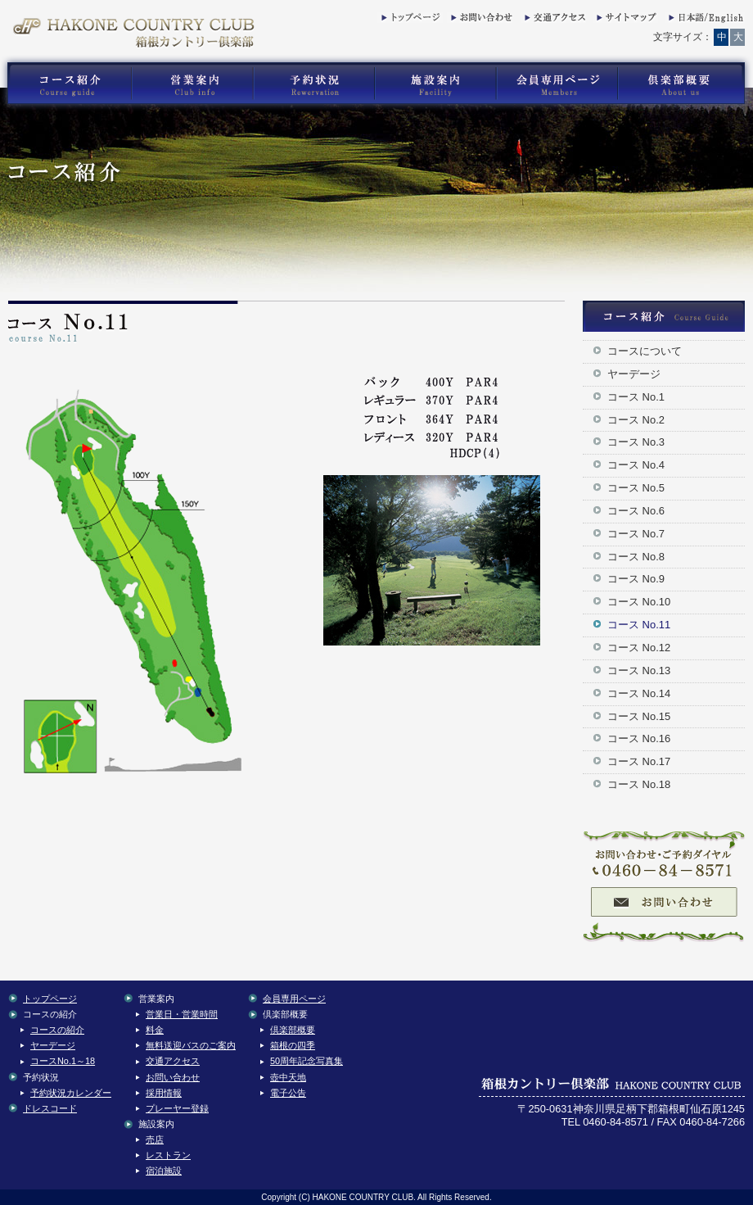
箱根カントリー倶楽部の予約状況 (314, 83)
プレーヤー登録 (177, 1108)
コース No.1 (636, 397)
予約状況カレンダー (70, 1093)
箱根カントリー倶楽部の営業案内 (192, 83)
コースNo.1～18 (62, 1061)
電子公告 (288, 1093)
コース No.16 (638, 738)
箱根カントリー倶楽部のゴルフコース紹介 (65, 83)
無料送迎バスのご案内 (191, 1045)
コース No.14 (638, 693)
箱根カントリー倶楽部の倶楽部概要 (685, 83)
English (705, 20)
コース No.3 (636, 442)
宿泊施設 (164, 1171)
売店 (155, 1139)
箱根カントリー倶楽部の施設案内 (435, 83)
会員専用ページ (294, 998)
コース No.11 (638, 624)
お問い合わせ (479, 20)
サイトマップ (625, 20)
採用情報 (164, 1093)
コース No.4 (636, 465)
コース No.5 (636, 488)
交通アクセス (553, 20)
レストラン (168, 1155)
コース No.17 (638, 761)
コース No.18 (638, 784)
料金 (155, 1030)
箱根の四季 (292, 1045)
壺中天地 (288, 1077)
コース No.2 (636, 420)
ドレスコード (50, 1108)
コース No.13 (638, 670)
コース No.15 (638, 716)
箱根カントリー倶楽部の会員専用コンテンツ (556, 83)
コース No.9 (636, 579)
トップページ (410, 20)
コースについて (644, 351)
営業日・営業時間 (182, 1014)
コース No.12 (638, 647)
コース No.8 (636, 556)
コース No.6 (636, 511)
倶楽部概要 (292, 1030)
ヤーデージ (634, 374)
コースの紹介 (57, 1030)
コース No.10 (638, 602)
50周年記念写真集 (306, 1061)
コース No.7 (636, 534)
